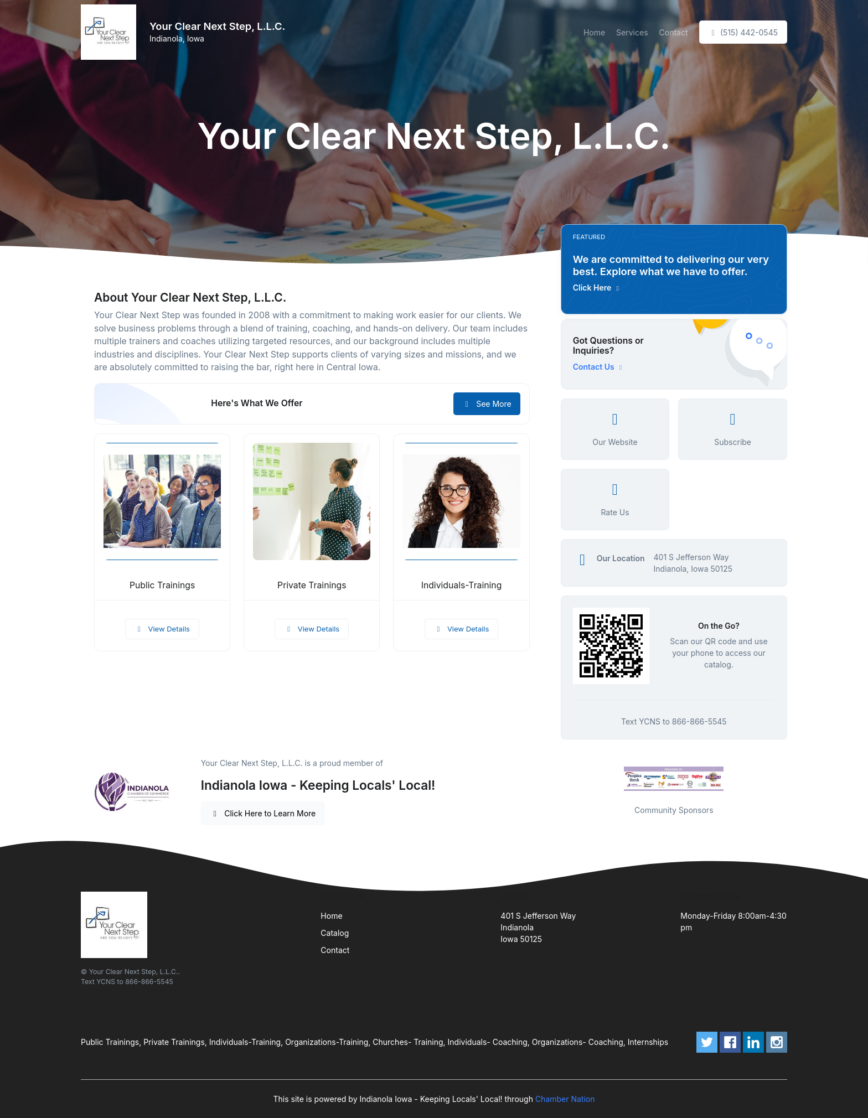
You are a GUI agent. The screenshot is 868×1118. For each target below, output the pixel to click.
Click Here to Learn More (263, 813)
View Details (162, 628)
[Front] (111, 32)
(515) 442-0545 (743, 32)
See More (487, 403)
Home (594, 32)
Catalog (335, 933)
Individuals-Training (461, 585)
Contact (673, 32)
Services (632, 32)
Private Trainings (311, 585)
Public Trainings (162, 585)
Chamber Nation (565, 1099)
